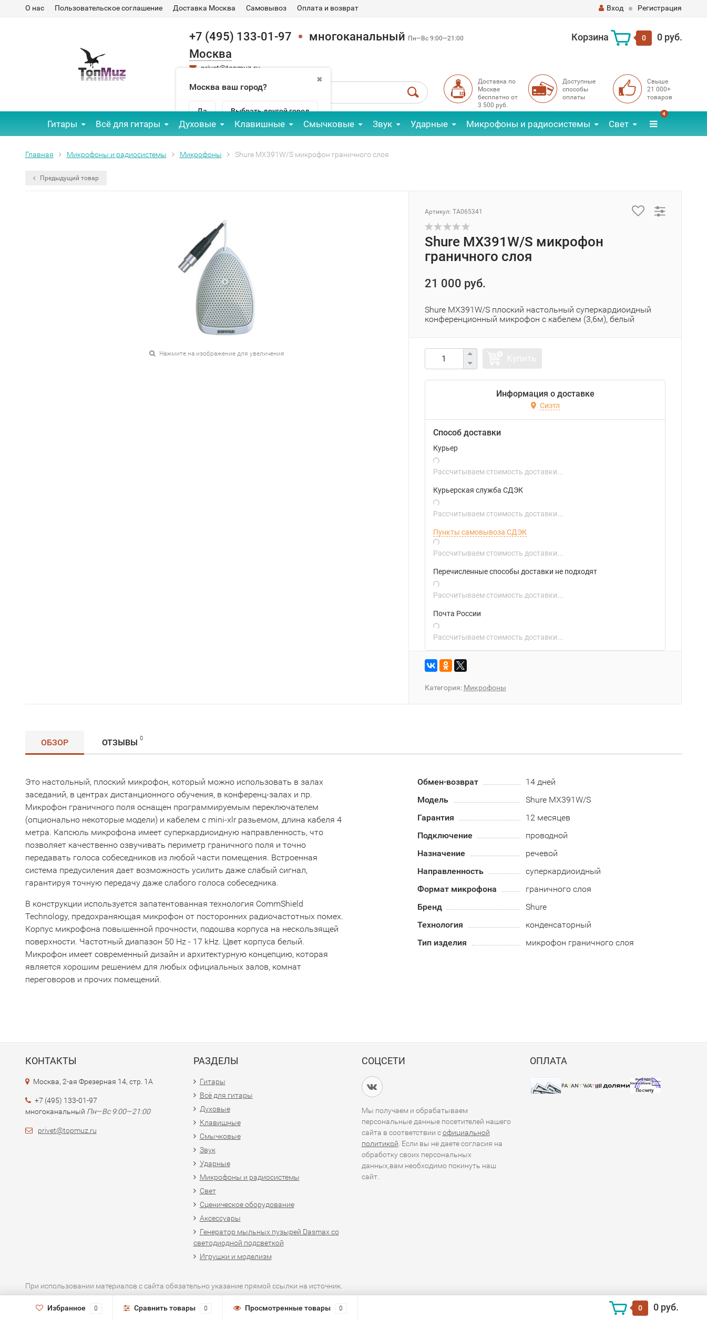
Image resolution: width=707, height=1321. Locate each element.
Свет (619, 124)
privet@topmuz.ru (67, 1130)
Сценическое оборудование (247, 1204)
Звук (382, 124)
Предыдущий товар (66, 178)
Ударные (429, 124)
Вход (611, 8)
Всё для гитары (128, 124)
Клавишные (259, 124)
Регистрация (660, 8)
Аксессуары (220, 1218)
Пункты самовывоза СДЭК (480, 532)
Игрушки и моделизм (236, 1256)
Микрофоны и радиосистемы (528, 124)
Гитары (62, 124)
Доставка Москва (204, 8)
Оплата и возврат (327, 8)
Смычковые (328, 124)
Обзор (54, 742)
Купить (521, 358)
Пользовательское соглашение (108, 8)
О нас (34, 8)
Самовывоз (266, 8)
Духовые (197, 124)
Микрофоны (201, 154)
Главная (39, 154)
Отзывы (122, 740)
